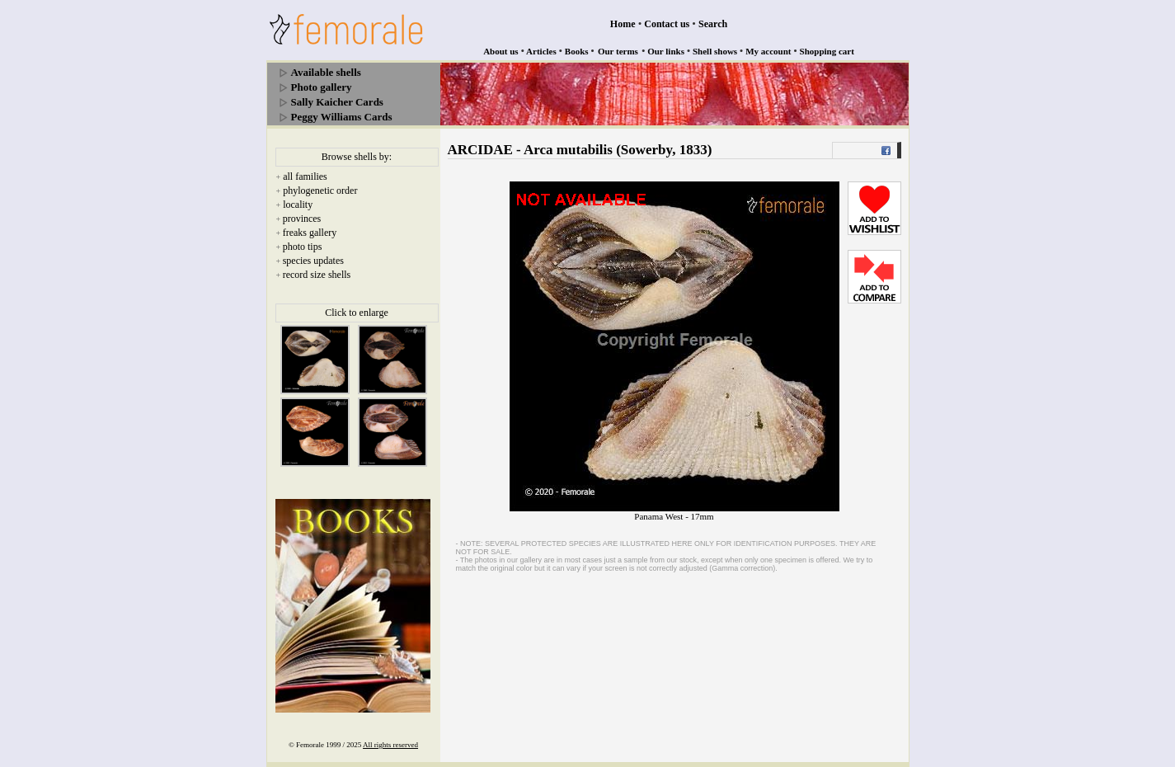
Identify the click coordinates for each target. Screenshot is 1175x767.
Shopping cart (827, 51)
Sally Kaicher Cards (337, 102)
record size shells (317, 274)
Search (712, 24)
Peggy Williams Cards (341, 117)
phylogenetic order (320, 190)
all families (305, 176)
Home (623, 24)
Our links (665, 51)
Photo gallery (321, 87)
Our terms (618, 51)
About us (501, 51)
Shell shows (715, 51)
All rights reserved (390, 745)
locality (298, 204)
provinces (302, 218)
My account (768, 51)
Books (577, 51)
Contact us (666, 24)
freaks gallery (310, 232)
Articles (541, 51)
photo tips (302, 246)
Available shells (326, 72)
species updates (313, 260)
